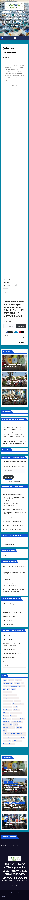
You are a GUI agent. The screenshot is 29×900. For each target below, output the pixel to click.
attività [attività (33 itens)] (5, 686)
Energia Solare (7, 639)
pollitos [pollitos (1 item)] (16, 724)
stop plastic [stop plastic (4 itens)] (21, 737)
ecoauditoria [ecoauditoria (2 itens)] (17, 701)
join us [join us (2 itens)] (12, 712)
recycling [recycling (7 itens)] (19, 727)
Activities (11, 781)
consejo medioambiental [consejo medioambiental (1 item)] (9, 695)
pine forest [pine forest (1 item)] (15, 718)
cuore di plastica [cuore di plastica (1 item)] (7, 701)
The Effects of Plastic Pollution (12, 653)
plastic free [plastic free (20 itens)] (6, 721)
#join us (6, 57)
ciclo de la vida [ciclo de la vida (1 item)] (7, 692)
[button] (26, 38)
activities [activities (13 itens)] (11, 680)
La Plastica (6, 666)
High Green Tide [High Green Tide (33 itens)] (7, 709)
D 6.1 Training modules (11, 517)
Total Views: (5, 841)
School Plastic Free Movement (11, 783)
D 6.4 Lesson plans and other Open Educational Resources (11, 803)
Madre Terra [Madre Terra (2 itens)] (13, 715)
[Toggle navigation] (15, 38)
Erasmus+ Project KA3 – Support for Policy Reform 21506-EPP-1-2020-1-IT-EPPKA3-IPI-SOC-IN (14, 18)
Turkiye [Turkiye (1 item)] (5, 743)
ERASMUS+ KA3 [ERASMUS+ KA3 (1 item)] (7, 706)
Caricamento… (14, 183)
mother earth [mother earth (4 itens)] (6, 718)
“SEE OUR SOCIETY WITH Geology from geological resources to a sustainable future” (13, 591)
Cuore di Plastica (8, 670)
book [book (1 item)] (8, 689)
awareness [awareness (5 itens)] (22, 686)
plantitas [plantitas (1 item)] (22, 718)
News (5, 781)
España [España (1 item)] (15, 706)
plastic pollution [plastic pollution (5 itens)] (7, 724)
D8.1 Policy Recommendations (12, 529)
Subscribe (21, 326)
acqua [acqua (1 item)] (5, 680)
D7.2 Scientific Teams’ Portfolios (13, 525)
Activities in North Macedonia (12, 612)
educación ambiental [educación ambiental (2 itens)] (18, 704)
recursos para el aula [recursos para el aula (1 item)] (9, 727)
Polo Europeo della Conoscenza (16, 892)
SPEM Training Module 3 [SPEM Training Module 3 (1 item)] (9, 737)
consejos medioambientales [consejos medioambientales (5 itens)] (10, 698)
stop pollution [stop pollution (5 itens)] (7, 740)
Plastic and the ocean (9, 649)
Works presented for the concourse (13, 365)
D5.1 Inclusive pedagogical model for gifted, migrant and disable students (14, 498)
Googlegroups (5, 896)
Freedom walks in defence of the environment (12, 383)
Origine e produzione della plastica (13, 661)
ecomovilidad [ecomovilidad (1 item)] (6, 704)
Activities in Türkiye (9, 604)
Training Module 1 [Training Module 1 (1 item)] (17, 740)
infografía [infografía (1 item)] (5, 712)
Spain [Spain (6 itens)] (4, 730)
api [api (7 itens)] (23, 683)
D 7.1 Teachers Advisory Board (12, 521)
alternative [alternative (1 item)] (17, 683)
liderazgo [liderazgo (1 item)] (5, 715)
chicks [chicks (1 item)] (13, 689)
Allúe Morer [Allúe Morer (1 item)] (18, 680)
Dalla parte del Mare (9, 657)
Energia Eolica (7, 635)
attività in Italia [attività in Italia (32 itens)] (13, 686)
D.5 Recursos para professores (12, 494)
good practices (7, 555)
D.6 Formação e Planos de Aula (12, 509)
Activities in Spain (8, 624)
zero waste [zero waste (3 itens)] (12, 743)
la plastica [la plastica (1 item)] (19, 712)
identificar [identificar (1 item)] (16, 709)
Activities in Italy (8, 620)
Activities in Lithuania (9, 616)
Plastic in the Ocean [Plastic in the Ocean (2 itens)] (16, 721)
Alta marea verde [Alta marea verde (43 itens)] (7, 683)
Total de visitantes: (7, 845)
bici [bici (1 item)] (4, 689)
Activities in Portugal (9, 608)
